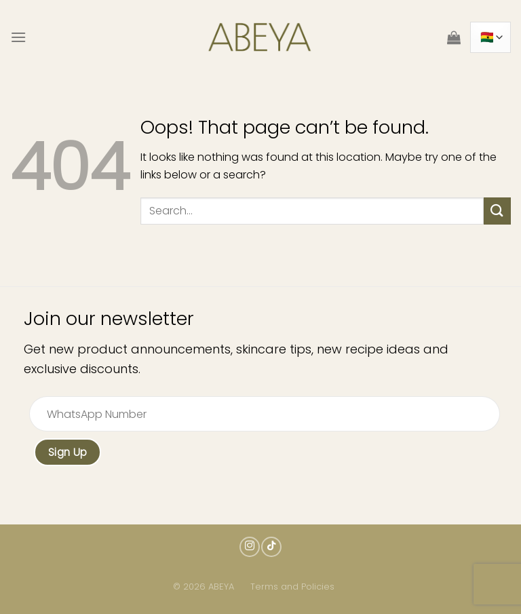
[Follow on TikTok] (271, 547)
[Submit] (497, 210)
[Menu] (18, 37)
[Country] (490, 37)
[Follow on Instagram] (249, 547)
